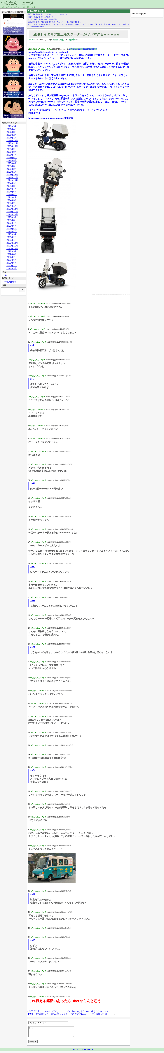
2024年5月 (11, 194)
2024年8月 (11, 186)
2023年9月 (11, 217)
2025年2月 (11, 169)
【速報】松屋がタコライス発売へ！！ (41, 17)
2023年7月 (11, 223)
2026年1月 (11, 138)
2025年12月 (12, 140)
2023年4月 (11, 231)
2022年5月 (11, 263)
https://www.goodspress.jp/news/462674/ (50, 118)
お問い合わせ (10, 282)
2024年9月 (11, 183)
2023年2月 (11, 237)
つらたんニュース (17, 3)
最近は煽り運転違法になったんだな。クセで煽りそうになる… (50, 14)
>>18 (32, 600)
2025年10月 (12, 146)
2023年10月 (12, 214)
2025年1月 (11, 172)
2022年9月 (11, 251)
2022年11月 (12, 246)
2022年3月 (11, 268)
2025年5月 (11, 160)
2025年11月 (12, 143)
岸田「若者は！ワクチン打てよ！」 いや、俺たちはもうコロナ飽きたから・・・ (69, 1011)
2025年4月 (11, 163)
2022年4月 (11, 265)
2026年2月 (11, 135)
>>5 (32, 379)
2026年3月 (11, 132)
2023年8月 (11, 220)
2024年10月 (12, 180)
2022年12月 (12, 243)
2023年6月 (11, 226)
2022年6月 (11, 260)
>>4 (32, 345)
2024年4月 (11, 197)
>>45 (32, 940)
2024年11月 (12, 177)
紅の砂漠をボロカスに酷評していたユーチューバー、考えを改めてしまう (54, 22)
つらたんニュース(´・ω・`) (82, 1051)
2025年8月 (11, 152)
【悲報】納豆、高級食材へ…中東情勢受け (43, 19)
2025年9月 (11, 149)
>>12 (32, 483)
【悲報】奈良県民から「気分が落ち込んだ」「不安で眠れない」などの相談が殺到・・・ (70, 1014)
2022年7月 (11, 257)
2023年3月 (11, 234)
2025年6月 (11, 157)
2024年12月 (12, 175)
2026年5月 (11, 126)
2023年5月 (11, 229)
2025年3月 (11, 166)
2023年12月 (12, 209)
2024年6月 (11, 192)
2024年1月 (11, 206)
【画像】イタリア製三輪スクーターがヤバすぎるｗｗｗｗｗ (75, 34)
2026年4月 (11, 129)
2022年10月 (12, 248)
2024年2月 (11, 203)
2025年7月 (11, 155)
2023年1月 (11, 240)
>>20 (32, 647)
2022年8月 (11, 254)
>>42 (32, 894)
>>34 (32, 770)
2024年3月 (11, 200)
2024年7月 (11, 189)
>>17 (32, 566)
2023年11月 (12, 211)
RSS (5, 275)
